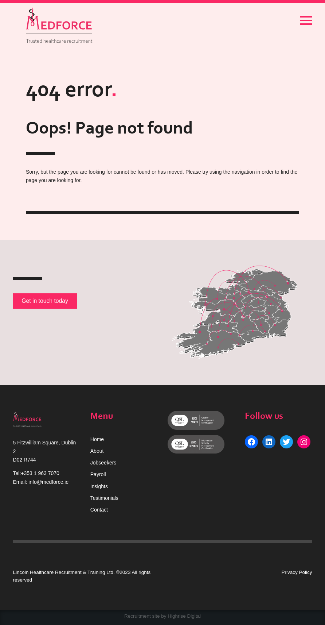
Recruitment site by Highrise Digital (162, 616)
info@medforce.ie (48, 482)
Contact (99, 510)
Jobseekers (103, 463)
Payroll (98, 474)
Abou (96, 451)
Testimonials (104, 498)
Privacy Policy (296, 572)
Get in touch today (44, 301)
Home (97, 439)
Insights (99, 486)
